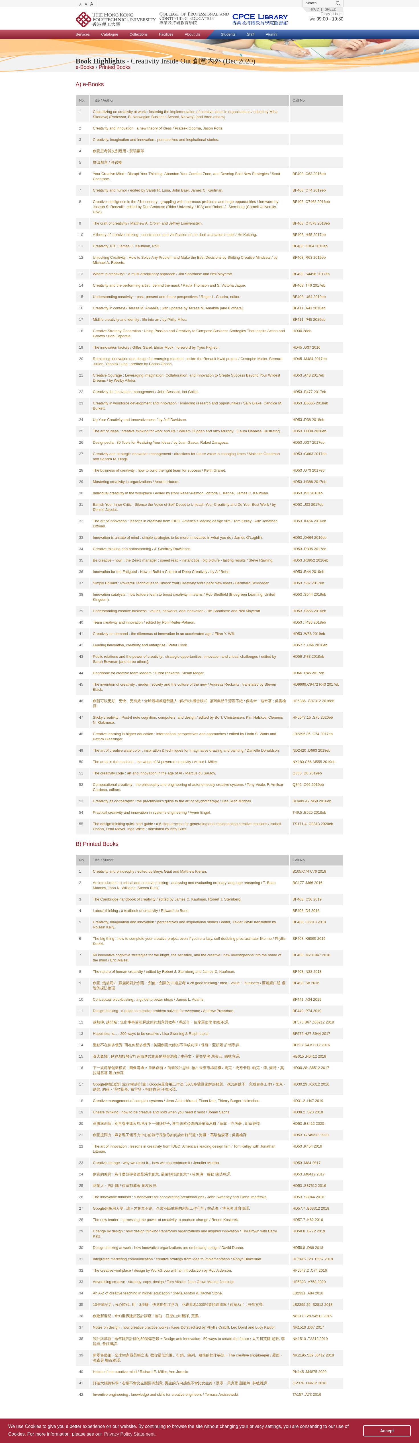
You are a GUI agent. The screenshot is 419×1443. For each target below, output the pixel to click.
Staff (251, 34)
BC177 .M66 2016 (307, 883)
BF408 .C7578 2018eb (311, 223)
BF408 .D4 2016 (306, 910)
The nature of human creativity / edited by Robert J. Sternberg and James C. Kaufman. (164, 971)
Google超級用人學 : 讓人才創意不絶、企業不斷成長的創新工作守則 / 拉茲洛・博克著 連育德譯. (171, 1208)
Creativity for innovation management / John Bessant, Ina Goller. (146, 392)
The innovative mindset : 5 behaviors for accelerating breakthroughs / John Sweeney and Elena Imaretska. (180, 1197)
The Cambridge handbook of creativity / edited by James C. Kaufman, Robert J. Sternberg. (167, 899)
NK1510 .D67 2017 (308, 1327)
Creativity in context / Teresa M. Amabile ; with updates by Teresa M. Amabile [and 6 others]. (168, 308)
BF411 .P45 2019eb (309, 319)
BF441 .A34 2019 (307, 999)
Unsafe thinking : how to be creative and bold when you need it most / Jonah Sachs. (161, 1112)
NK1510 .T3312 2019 (310, 1339)
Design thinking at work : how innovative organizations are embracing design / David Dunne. (168, 1247)
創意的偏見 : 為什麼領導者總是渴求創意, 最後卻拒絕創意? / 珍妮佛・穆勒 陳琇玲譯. (162, 1174)
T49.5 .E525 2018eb (309, 812)
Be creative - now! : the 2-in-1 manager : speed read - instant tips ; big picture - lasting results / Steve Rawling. (183, 560)
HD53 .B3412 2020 (308, 1123)
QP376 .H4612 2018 (309, 1383)
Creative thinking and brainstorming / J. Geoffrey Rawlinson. (142, 549)
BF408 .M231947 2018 (311, 955)
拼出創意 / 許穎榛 (107, 162)
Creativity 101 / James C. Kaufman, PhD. (126, 246)
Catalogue (109, 34)
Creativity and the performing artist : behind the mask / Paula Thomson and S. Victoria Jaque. (169, 285)
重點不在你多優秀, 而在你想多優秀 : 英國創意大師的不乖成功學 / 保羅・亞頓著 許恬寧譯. (166, 1045)
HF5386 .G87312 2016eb (313, 701)
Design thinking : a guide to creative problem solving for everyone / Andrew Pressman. (163, 1011)
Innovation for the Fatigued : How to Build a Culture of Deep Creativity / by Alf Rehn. (161, 572)
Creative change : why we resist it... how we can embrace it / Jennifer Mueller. (156, 1163)
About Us (192, 34)
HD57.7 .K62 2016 (308, 1220)
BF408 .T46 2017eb (309, 285)
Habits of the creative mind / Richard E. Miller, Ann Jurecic (140, 1372)
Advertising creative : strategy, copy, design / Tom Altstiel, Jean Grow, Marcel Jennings (163, 1282)
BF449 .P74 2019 (307, 1011)
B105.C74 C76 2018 (309, 871)
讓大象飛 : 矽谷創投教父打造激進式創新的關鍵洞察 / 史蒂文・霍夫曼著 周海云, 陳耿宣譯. (166, 1056)
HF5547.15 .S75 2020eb (313, 717)
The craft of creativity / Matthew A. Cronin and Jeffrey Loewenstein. (148, 223)
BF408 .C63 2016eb (309, 174)
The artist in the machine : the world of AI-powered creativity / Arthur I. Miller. (155, 762)
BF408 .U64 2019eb (309, 297)
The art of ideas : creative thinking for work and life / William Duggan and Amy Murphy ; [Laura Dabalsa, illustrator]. (187, 431)
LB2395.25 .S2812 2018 (312, 1304)
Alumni (271, 34)
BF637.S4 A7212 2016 (311, 1045)
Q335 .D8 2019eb (307, 773)
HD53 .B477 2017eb (309, 392)
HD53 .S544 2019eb (309, 594)
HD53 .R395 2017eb (309, 549)
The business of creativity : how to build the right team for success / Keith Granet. (159, 470)
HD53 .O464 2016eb (309, 537)
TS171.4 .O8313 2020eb (313, 824)
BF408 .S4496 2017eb (311, 274)
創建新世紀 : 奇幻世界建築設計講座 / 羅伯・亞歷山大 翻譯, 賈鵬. (146, 1316)
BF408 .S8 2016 (306, 983)
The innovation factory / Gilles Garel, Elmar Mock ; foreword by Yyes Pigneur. (156, 347)
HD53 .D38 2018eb (308, 420)
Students (228, 34)
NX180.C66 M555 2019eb (314, 762)
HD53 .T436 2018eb (309, 622)
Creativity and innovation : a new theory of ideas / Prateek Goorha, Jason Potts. (158, 128)
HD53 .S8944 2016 (308, 1197)
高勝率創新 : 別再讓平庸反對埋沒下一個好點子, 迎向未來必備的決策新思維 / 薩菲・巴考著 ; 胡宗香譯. (177, 1123)
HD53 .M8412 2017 (309, 1174)
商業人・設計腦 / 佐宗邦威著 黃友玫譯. (125, 1185)
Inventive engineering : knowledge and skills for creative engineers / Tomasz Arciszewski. (166, 1394)
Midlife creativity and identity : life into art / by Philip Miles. (140, 319)
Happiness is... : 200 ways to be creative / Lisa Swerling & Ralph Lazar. (151, 1033)
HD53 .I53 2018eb (308, 493)
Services (83, 34)
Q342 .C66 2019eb (308, 784)
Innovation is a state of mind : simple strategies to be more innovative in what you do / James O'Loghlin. (178, 537)
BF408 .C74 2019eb (309, 190)
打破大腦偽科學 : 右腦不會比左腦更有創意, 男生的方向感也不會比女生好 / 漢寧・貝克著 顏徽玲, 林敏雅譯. (180, 1383)
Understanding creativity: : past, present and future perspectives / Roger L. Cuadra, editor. (166, 297)
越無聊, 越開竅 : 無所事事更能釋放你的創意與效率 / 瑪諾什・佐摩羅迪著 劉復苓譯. (161, 1022)
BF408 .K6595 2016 (309, 938)
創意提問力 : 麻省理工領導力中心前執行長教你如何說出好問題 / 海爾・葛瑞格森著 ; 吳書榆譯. (170, 1135)
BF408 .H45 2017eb (309, 235)
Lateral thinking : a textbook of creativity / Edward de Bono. (141, 910)
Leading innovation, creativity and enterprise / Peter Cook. (140, 645)
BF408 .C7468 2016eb (311, 202)
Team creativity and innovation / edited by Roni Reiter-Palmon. (144, 622)
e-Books (85, 67)
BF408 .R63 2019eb (309, 257)
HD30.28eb (302, 331)
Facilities (166, 34)
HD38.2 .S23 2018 (308, 1112)
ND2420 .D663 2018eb (311, 750)
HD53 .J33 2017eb (308, 504)
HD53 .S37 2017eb (308, 583)
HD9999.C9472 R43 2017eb (316, 684)
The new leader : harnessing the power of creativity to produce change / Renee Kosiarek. (166, 1220)
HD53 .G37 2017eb (308, 442)
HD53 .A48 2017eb (308, 375)
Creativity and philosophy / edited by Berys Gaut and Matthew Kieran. (150, 871)
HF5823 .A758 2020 (309, 1282)
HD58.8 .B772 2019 (309, 1231)
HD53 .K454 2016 (307, 1146)
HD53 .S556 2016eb (309, 611)
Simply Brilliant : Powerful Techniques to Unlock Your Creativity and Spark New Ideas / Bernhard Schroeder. (181, 583)
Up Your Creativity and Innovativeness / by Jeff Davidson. (140, 420)
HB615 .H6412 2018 (309, 1056)
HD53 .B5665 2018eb (310, 403)
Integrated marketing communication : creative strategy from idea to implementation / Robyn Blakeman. (177, 1259)
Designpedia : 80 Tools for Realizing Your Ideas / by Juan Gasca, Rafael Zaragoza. (161, 442)
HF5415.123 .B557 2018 (313, 1259)
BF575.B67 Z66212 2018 (313, 1022)
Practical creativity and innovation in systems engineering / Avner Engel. (152, 812)
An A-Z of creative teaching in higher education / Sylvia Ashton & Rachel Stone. (158, 1293)
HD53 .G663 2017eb (309, 454)
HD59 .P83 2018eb (308, 656)
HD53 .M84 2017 (306, 1163)
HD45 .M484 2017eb (310, 359)
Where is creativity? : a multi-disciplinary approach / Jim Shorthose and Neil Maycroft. (163, 274)
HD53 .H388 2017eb (309, 482)
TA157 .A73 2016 (307, 1394)
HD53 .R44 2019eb (308, 572)
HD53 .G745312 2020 (310, 1135)
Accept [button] (387, 1430)
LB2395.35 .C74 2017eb (313, 734)
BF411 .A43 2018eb (309, 308)
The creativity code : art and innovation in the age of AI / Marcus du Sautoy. (154, 773)
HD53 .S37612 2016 (309, 1185)
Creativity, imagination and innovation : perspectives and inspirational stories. (156, 139)
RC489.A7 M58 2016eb (312, 801)
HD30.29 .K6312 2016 (311, 1084)
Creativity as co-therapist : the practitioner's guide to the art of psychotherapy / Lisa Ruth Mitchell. (172, 801)
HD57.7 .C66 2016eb (310, 645)
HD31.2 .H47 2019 (308, 1101)
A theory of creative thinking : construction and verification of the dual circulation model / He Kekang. (175, 235)
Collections (139, 34)
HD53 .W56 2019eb (309, 634)
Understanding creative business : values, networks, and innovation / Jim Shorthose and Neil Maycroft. (177, 611)
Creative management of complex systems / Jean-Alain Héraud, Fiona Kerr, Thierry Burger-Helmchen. (176, 1101)
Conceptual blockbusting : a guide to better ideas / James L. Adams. (149, 999)
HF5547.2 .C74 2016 (310, 1270)
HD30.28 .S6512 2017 (311, 1068)
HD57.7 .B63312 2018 (311, 1208)
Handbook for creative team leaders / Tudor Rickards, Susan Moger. (149, 673)
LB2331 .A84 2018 (308, 1293)
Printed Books (115, 67)
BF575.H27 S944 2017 (311, 1033)
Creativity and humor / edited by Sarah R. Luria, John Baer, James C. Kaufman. (158, 190)
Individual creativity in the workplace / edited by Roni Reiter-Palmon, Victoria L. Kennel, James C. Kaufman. (181, 493)
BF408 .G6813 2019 (309, 922)
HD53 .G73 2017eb (308, 470)
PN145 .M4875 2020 (309, 1372)
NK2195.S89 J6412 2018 (313, 1355)
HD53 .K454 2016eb (309, 521)
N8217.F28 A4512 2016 (312, 1316)
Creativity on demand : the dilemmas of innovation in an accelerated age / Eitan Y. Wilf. (164, 634)
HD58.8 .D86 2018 (308, 1247)
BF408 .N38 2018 (307, 971)
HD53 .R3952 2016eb (310, 560)
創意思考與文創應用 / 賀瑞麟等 (118, 151)
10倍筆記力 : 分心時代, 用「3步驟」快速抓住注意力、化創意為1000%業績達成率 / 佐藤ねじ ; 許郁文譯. (178, 1304)
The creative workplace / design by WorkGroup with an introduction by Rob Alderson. (162, 1270)
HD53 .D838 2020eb (309, 431)
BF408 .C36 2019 (307, 899)
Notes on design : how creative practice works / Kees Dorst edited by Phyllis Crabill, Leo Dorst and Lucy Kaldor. (184, 1327)
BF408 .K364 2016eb (310, 246)
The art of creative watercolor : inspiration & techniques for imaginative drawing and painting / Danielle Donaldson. (186, 750)
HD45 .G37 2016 (306, 347)
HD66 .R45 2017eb (308, 673)
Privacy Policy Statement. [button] (130, 1434)
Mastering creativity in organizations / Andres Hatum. (136, 482)
